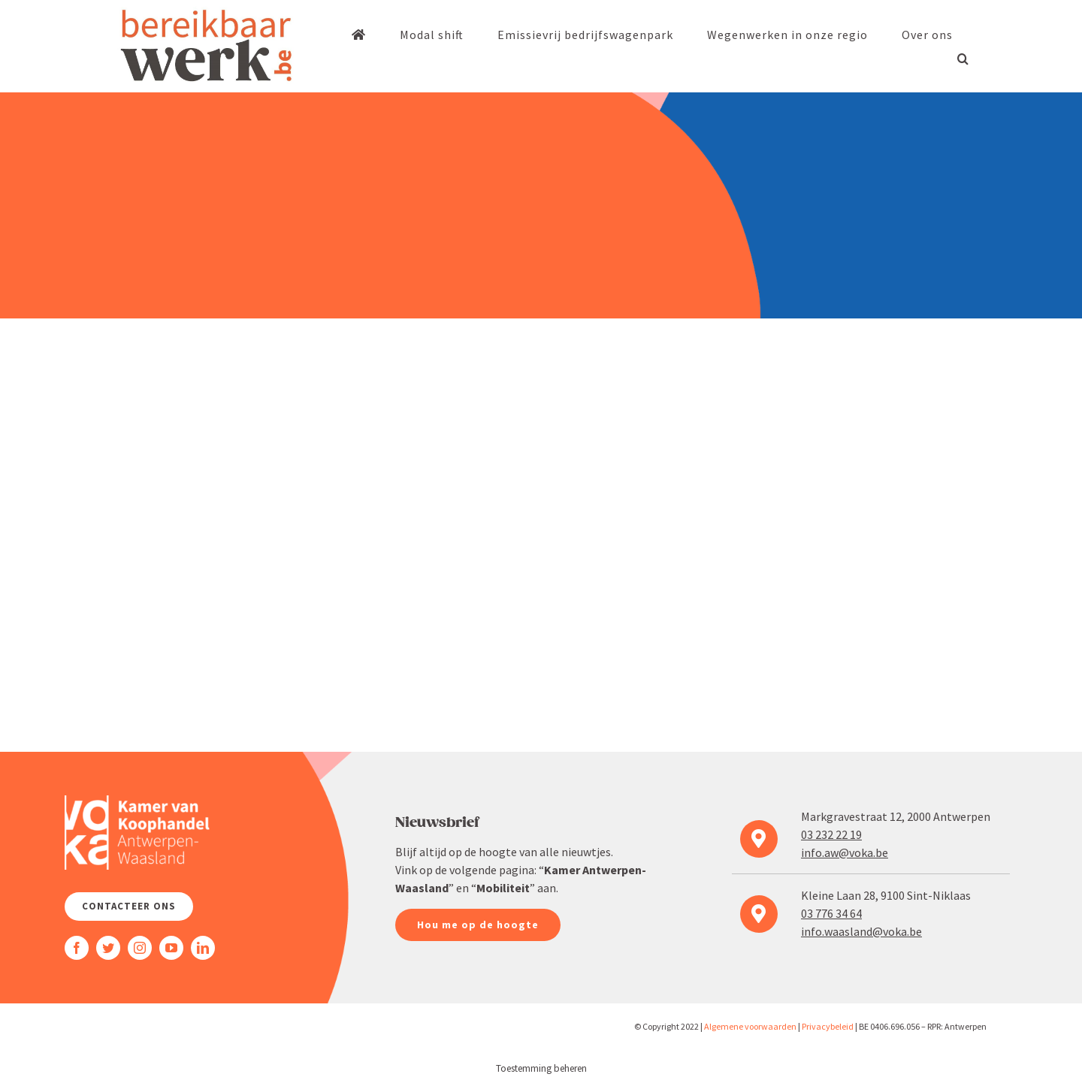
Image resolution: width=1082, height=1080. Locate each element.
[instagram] (140, 948)
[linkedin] (203, 948)
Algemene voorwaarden (750, 1026)
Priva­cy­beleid (828, 1026)
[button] (963, 59)
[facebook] (77, 948)
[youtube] (171, 948)
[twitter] (108, 948)
